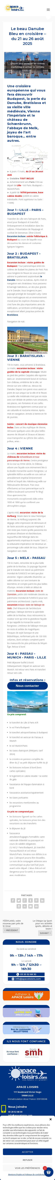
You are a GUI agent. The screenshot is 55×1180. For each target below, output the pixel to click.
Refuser (27, 1159)
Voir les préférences (27, 1168)
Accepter (27, 1151)
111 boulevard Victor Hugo (27, 1092)
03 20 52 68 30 (15, 1111)
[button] (50, 1119)
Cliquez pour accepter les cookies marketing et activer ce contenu (28, 65)
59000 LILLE (27, 1095)
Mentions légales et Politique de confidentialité (27, 1174)
